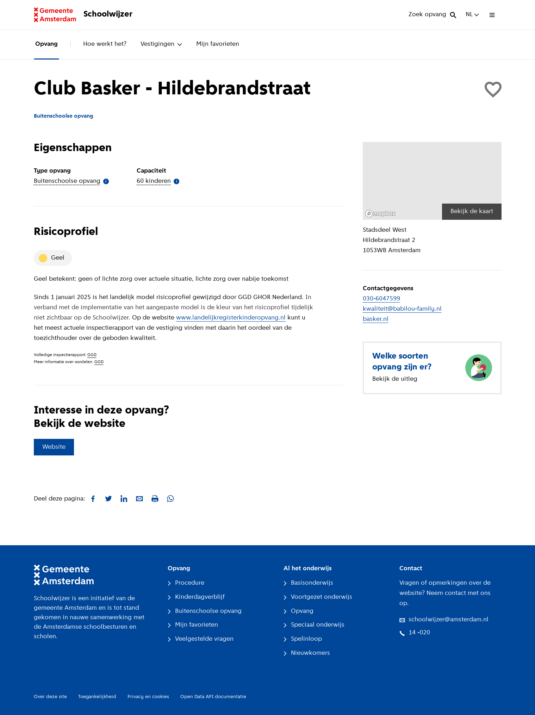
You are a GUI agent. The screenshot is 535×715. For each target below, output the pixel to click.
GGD (92, 355)
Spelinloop (303, 639)
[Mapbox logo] (380, 214)
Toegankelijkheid (97, 697)
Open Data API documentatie (213, 697)
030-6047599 (381, 299)
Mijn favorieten (217, 44)
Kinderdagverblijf (196, 597)
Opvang (46, 44)
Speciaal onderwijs (314, 625)
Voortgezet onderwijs (318, 597)
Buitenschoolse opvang (205, 611)
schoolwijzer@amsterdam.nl (444, 619)
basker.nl (375, 319)
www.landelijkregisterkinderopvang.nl (231, 318)
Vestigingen (161, 44)
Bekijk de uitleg (394, 379)
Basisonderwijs (308, 583)
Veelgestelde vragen (201, 639)
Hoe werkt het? (104, 44)
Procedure (186, 583)
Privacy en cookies (148, 697)
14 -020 (414, 632)
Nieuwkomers (307, 653)
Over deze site (50, 697)
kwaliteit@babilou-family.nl (402, 309)
